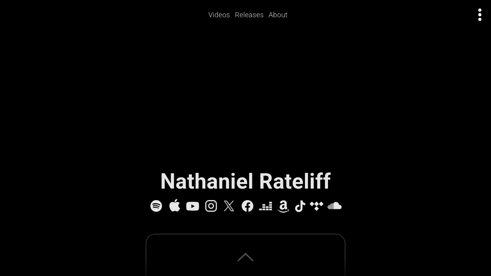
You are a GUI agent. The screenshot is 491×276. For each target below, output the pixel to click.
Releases (249, 15)
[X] (229, 206)
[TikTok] (300, 206)
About (278, 15)
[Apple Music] (174, 206)
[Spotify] (156, 206)
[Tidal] (316, 206)
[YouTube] (192, 206)
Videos (220, 15)
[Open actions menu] (480, 15)
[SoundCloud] (334, 206)
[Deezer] (265, 206)
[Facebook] (247, 206)
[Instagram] (211, 206)
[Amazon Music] (283, 206)
